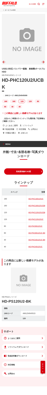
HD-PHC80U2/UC (35, 226)
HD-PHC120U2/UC (35, 219)
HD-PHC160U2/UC (35, 198)
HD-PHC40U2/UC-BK (36, 239)
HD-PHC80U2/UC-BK (36, 233)
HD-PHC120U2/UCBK (37, 212)
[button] (23, 171)
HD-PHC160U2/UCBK (37, 205)
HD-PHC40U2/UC (35, 246)
